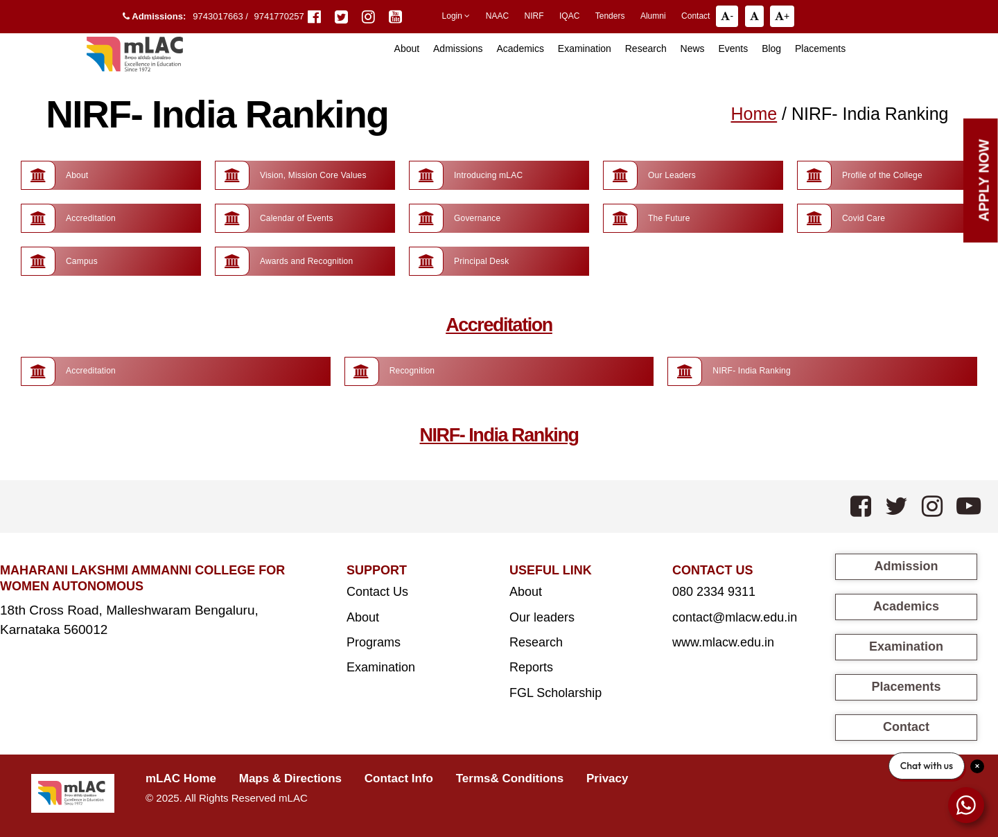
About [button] (407, 48)
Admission (906, 566)
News (693, 48)
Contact (695, 16)
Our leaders (542, 617)
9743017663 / (221, 16)
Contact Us (377, 592)
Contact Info (399, 778)
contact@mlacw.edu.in (734, 617)
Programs (374, 642)
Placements (820, 48)
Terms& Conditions (510, 778)
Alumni (653, 16)
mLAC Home (181, 778)
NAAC (497, 16)
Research (646, 48)
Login (456, 16)
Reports (531, 667)
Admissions (458, 48)
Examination (584, 48)
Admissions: (154, 16)
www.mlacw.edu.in (723, 642)
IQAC (569, 16)
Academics (519, 48)
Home (753, 113)
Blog (771, 48)
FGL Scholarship (555, 693)
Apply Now (984, 180)
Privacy (607, 778)
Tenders (610, 16)
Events (733, 48)
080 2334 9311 (713, 592)
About (363, 617)
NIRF (534, 16)
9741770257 (279, 16)
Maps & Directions (290, 778)
